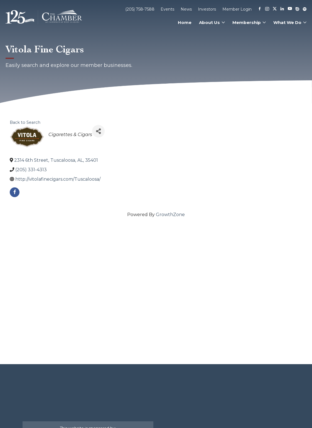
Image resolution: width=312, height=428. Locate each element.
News (186, 9)
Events (167, 9)
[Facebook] (260, 9)
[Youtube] (290, 9)
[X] (275, 9)
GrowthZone (170, 214)
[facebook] (14, 192)
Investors (207, 9)
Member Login (237, 9)
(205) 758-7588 (139, 9)
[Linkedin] (282, 9)
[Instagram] (267, 9)
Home (184, 22)
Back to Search (25, 122)
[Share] (98, 131)
